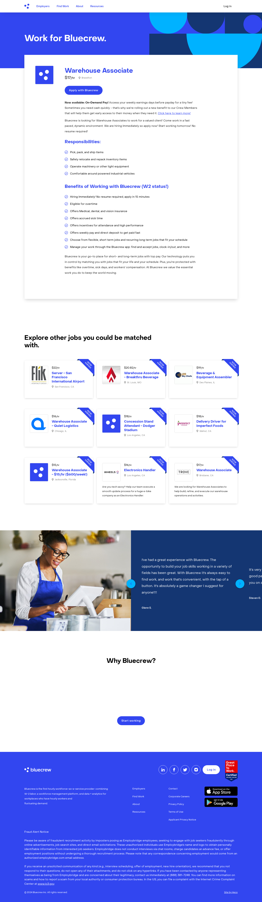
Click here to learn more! (174, 113)
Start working (131, 721)
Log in (227, 6)
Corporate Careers (179, 797)
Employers (43, 6)
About (79, 6)
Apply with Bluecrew (83, 90)
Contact (173, 789)
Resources (97, 6)
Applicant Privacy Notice (182, 820)
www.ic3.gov (46, 884)
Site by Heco (231, 892)
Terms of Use (176, 812)
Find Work (63, 6)
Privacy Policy (176, 804)
